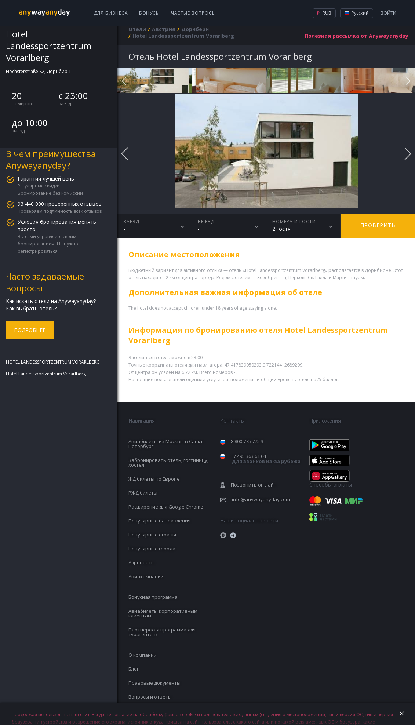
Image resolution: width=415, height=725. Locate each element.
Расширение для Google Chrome (165, 506)
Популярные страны (152, 534)
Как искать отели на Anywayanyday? (51, 301)
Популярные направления (159, 520)
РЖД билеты (142, 492)
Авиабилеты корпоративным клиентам (162, 613)
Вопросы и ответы (150, 696)
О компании (142, 655)
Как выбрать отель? (31, 308)
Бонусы (149, 13)
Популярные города (151, 548)
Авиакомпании (146, 576)
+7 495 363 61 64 (266, 459)
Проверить (378, 225)
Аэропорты (141, 562)
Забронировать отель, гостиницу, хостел (168, 462)
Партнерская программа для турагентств (162, 632)
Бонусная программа (153, 597)
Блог (133, 669)
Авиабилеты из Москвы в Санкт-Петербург (166, 443)
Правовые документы (154, 683)
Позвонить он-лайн (254, 484)
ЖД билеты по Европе (154, 479)
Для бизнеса (111, 13)
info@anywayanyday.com (261, 499)
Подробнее (29, 330)
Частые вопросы (193, 13)
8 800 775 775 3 (247, 441)
